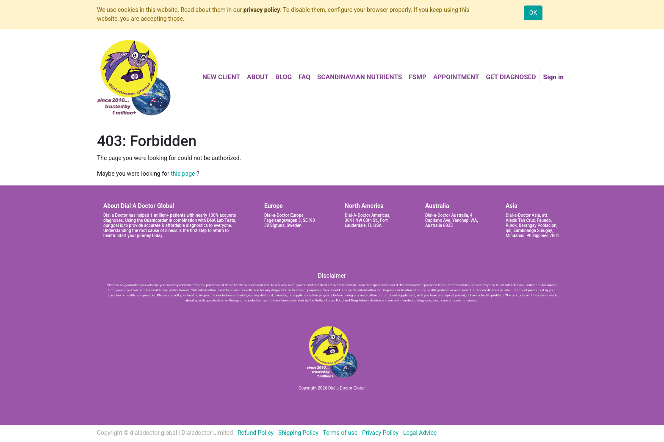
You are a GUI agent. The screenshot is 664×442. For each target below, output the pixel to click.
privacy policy (261, 9)
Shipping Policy (298, 432)
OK (533, 12)
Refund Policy (256, 432)
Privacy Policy (380, 432)
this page (183, 173)
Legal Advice (420, 432)
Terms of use (340, 432)
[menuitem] (221, 77)
